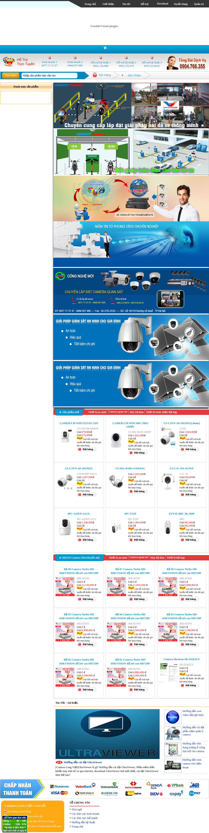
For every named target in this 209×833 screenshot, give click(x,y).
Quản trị (199, 4)
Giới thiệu (108, 4)
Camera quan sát (118, 411)
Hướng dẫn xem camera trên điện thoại (192, 763)
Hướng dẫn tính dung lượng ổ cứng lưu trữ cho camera (194, 747)
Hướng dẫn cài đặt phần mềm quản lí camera (193, 731)
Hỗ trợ (144, 4)
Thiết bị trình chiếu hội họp (161, 412)
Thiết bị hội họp (176, 557)
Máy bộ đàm (137, 412)
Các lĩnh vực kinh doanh (85, 813)
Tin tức (126, 4)
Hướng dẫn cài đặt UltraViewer (83, 762)
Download (162, 3)
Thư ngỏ (77, 809)
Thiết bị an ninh (97, 412)
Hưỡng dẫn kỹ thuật (83, 822)
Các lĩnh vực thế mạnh (85, 818)
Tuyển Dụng (181, 4)
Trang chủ (90, 4)
